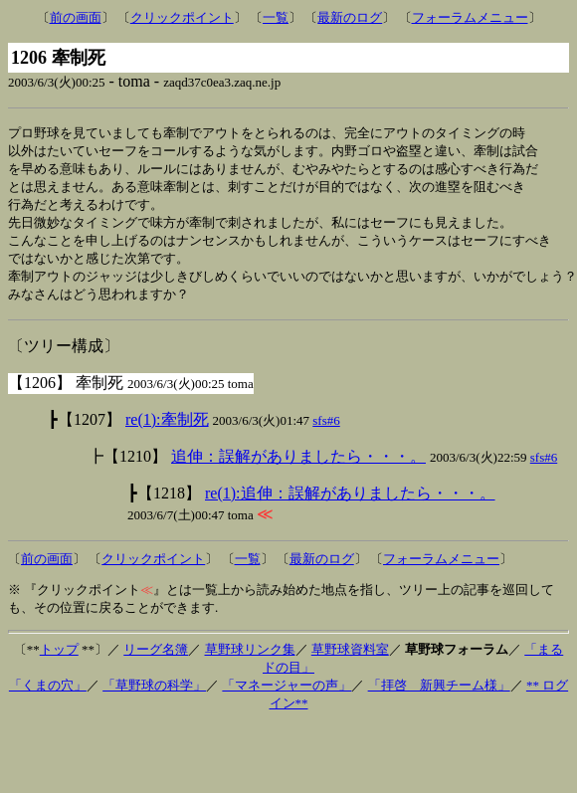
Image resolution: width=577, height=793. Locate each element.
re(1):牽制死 (167, 429)
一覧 (275, 17)
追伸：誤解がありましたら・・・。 (298, 466)
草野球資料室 (350, 659)
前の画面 (75, 17)
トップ (59, 659)
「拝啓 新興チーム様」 (439, 695)
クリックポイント (182, 17)
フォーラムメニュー (470, 17)
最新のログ (349, 17)
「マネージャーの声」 (286, 695)
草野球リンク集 (250, 659)
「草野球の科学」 (154, 695)
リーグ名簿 (155, 659)
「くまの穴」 (48, 695)
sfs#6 (325, 430)
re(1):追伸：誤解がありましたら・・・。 (350, 503)
